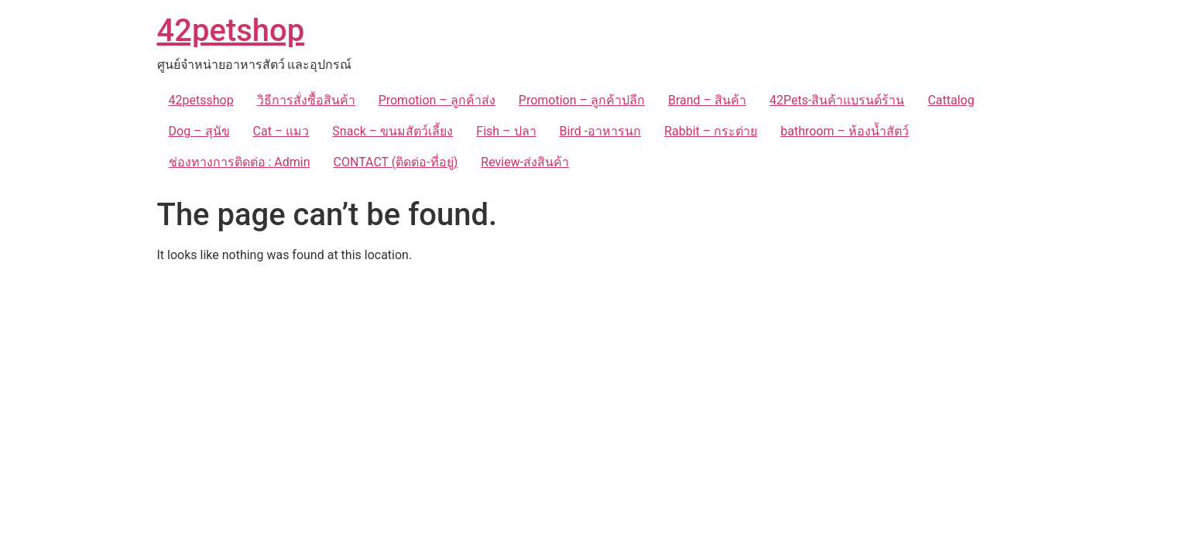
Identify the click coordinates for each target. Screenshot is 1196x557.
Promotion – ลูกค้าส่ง (437, 100)
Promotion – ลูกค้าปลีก (582, 100)
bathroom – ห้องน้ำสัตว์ (844, 131)
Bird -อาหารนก (601, 131)
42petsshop (201, 100)
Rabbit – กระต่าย (710, 131)
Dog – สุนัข (199, 131)
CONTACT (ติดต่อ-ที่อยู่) (396, 162)
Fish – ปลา (506, 131)
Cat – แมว (281, 131)
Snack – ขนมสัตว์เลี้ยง (392, 131)
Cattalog (950, 100)
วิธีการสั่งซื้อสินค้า (306, 100)
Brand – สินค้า (707, 100)
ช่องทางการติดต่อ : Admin (239, 162)
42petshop (231, 30)
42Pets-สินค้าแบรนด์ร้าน (836, 100)
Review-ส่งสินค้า (525, 162)
